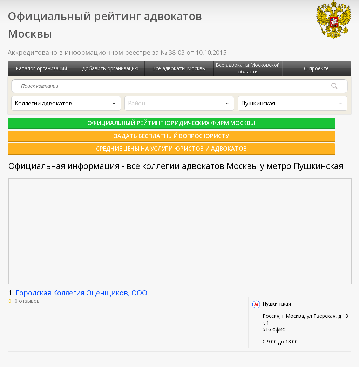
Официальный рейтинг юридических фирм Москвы (64, 127)
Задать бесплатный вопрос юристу (179, 127)
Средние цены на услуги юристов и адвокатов (295, 127)
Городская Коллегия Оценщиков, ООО (81, 273)
